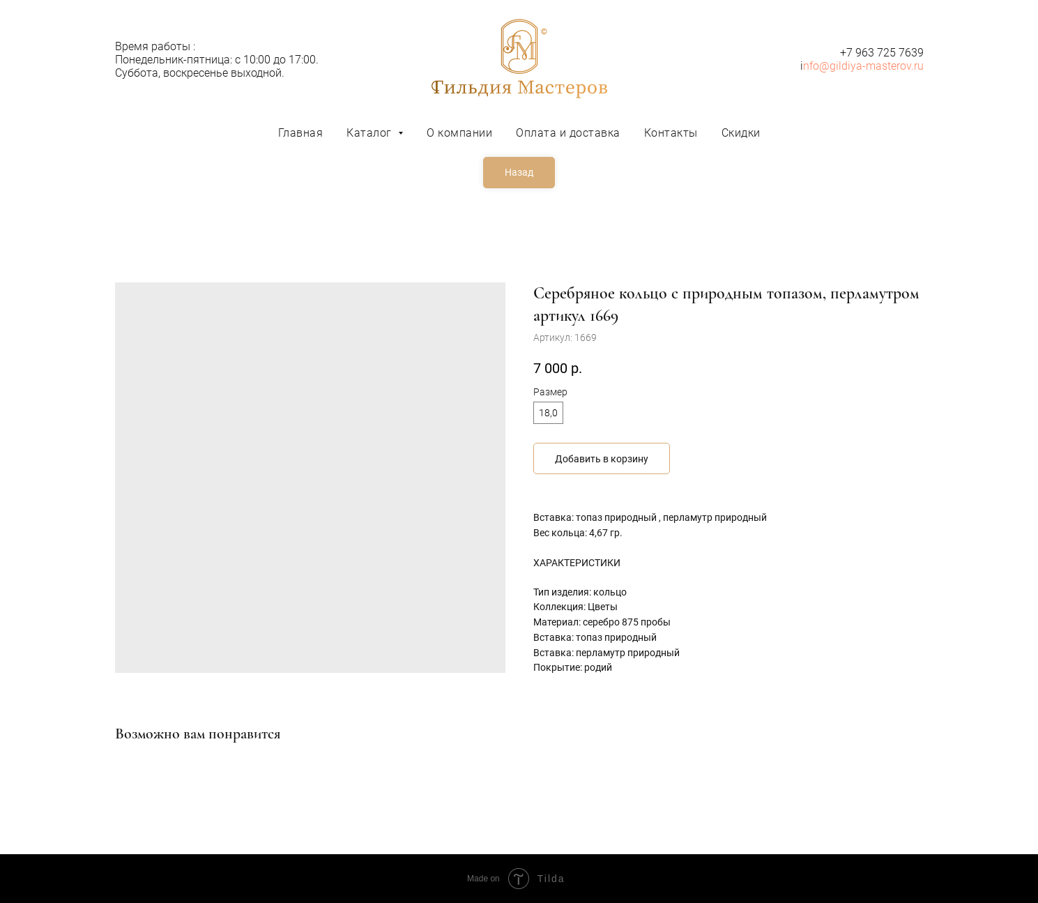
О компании (459, 132)
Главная (300, 132)
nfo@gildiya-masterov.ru (863, 66)
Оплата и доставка (568, 132)
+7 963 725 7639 (882, 52)
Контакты (671, 132)
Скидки (741, 132)
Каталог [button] (370, 132)
